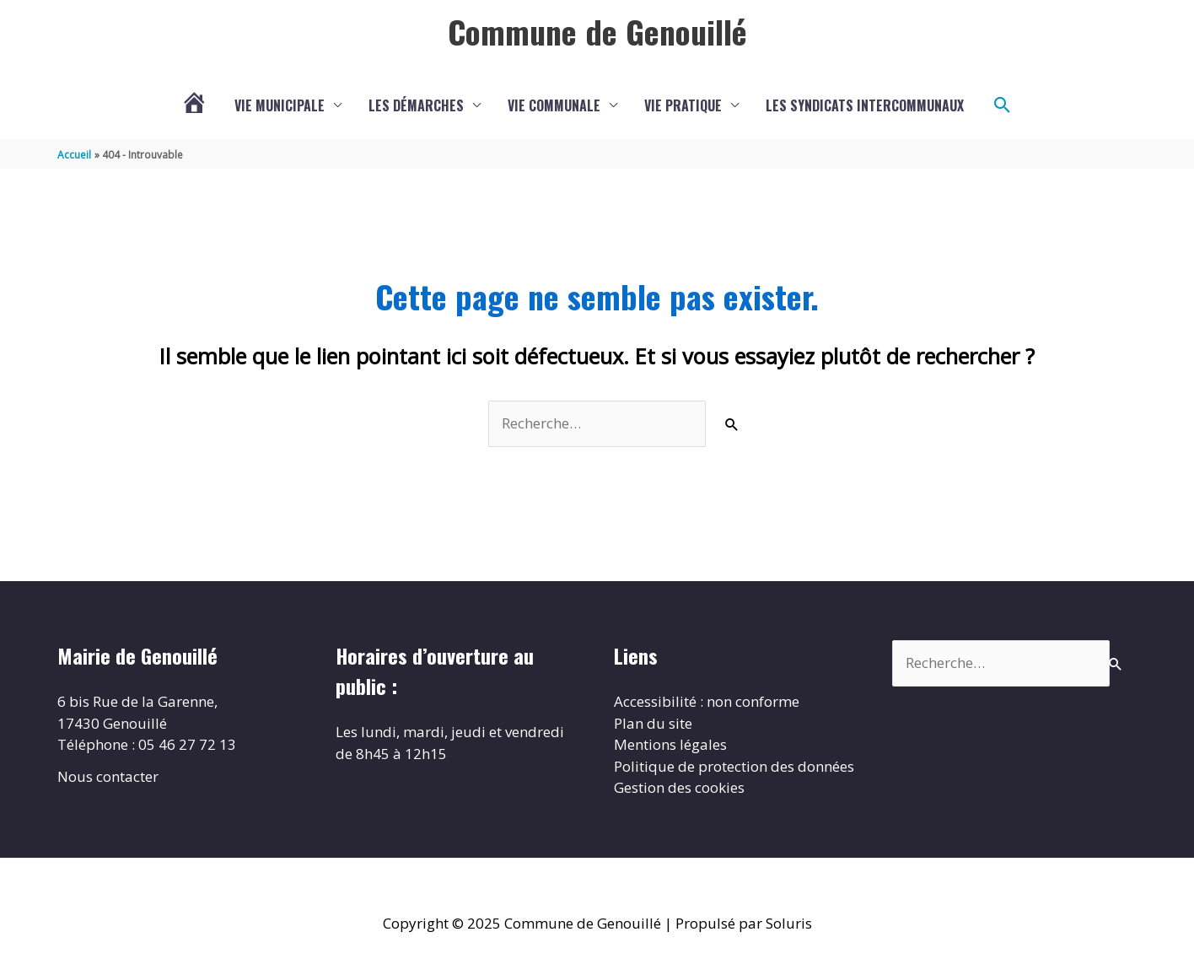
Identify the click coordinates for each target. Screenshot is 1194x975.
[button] (1003, 105)
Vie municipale (279, 105)
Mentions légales (670, 744)
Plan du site (653, 723)
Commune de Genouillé (597, 31)
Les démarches (416, 105)
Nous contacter (108, 776)
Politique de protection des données (734, 766)
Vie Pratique (683, 105)
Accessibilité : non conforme (706, 701)
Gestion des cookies (679, 787)
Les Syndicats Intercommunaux (865, 105)
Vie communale (554, 105)
